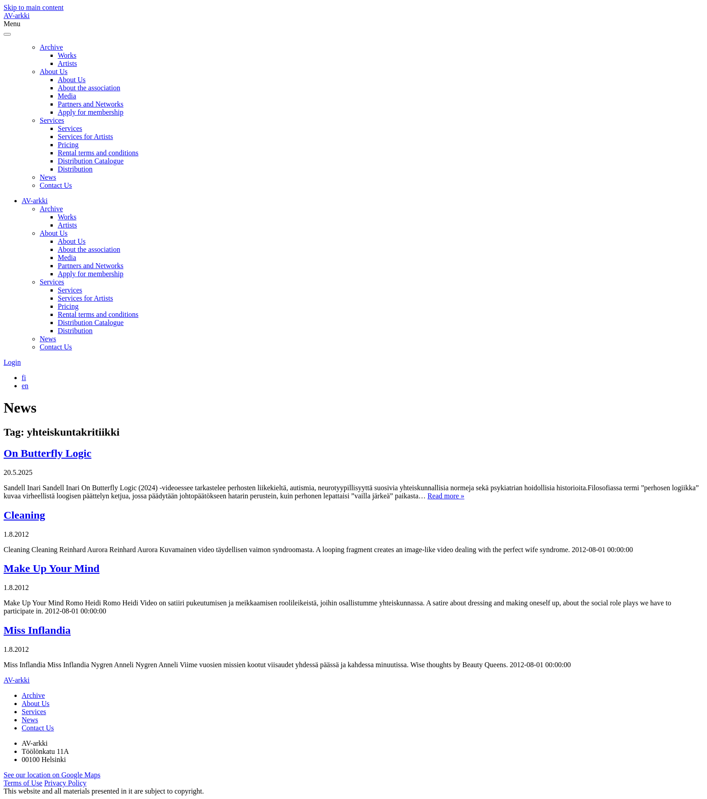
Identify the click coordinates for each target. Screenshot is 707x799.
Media (67, 96)
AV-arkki (17, 15)
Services (52, 120)
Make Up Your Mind (52, 568)
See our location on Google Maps (52, 775)
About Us (54, 71)
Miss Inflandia (37, 630)
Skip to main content (34, 7)
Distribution (75, 169)
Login (12, 362)
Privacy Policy (65, 783)
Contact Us (56, 185)
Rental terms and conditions (98, 153)
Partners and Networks (91, 104)
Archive (51, 47)
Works (67, 55)
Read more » (445, 496)
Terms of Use (23, 783)
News (48, 177)
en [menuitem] (25, 386)
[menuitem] (24, 377)
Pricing (68, 145)
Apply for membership (91, 112)
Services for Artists (85, 136)
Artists (67, 63)
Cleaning (24, 515)
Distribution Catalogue (91, 161)
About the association (89, 88)
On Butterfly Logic (48, 453)
